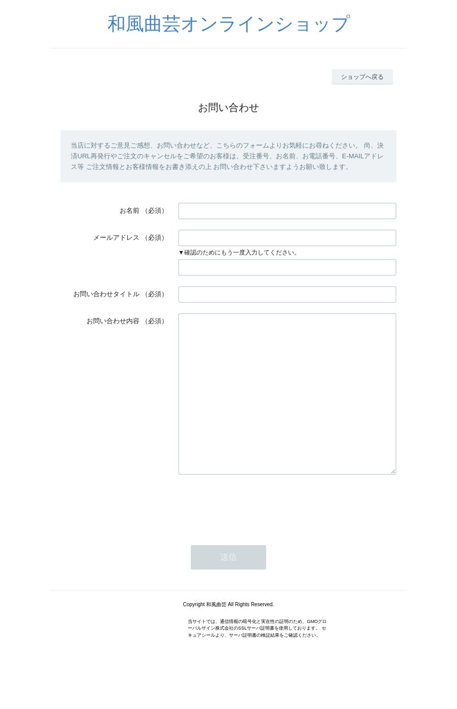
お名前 (129, 210)
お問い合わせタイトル (106, 294)
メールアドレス (116, 237)
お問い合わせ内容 (113, 321)
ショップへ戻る (362, 76)
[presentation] (255, 535)
